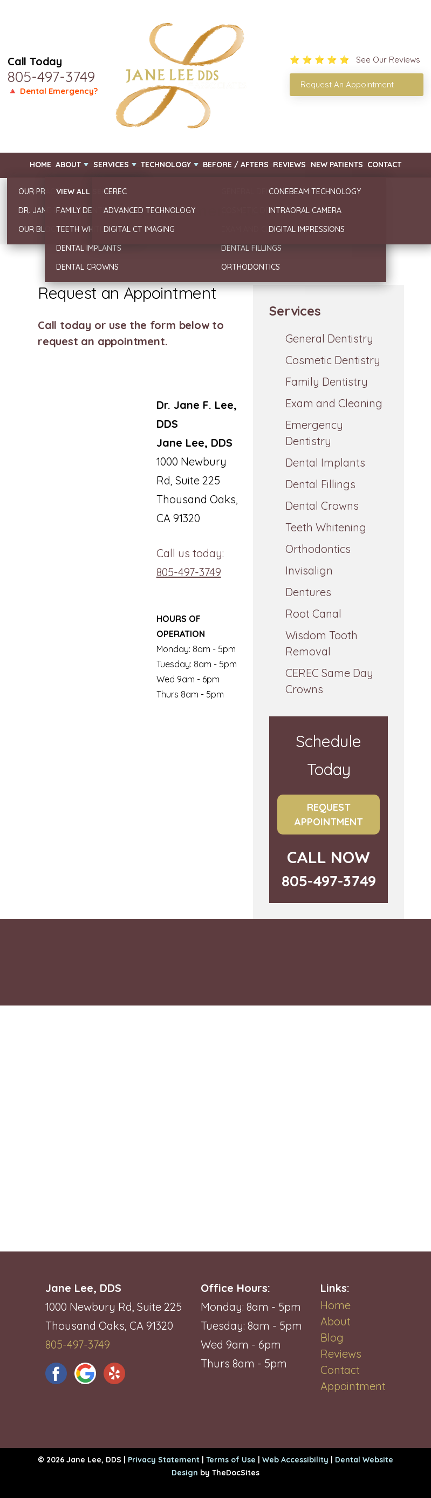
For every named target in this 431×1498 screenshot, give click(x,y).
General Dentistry (329, 338)
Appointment (353, 1386)
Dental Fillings (320, 484)
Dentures (308, 592)
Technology (166, 164)
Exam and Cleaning (333, 403)
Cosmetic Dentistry (332, 360)
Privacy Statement (164, 1460)
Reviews (289, 164)
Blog (332, 1337)
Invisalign (309, 570)
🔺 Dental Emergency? (53, 91)
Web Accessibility (295, 1460)
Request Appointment (329, 814)
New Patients (337, 164)
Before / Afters (236, 164)
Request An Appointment (347, 84)
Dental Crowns (322, 505)
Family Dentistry (326, 381)
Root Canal (313, 613)
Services (111, 164)
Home (40, 164)
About (68, 164)
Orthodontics (318, 549)
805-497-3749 (51, 76)
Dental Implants (325, 462)
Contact (384, 164)
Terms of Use (231, 1460)
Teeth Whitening (325, 527)
